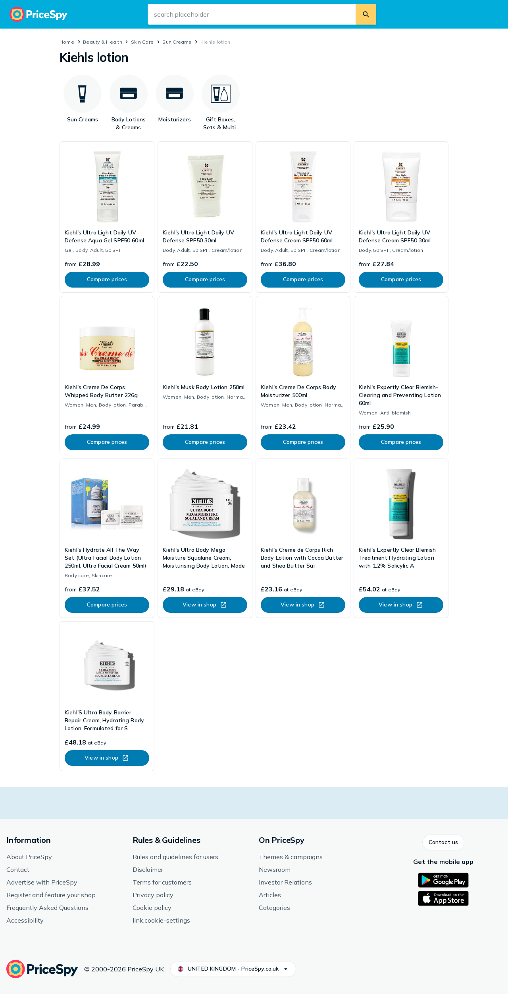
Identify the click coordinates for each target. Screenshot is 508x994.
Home (67, 42)
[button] (443, 842)
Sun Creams (176, 42)
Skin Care (142, 42)
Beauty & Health (102, 42)
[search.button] (366, 14)
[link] (107, 217)
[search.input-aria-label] (252, 14)
